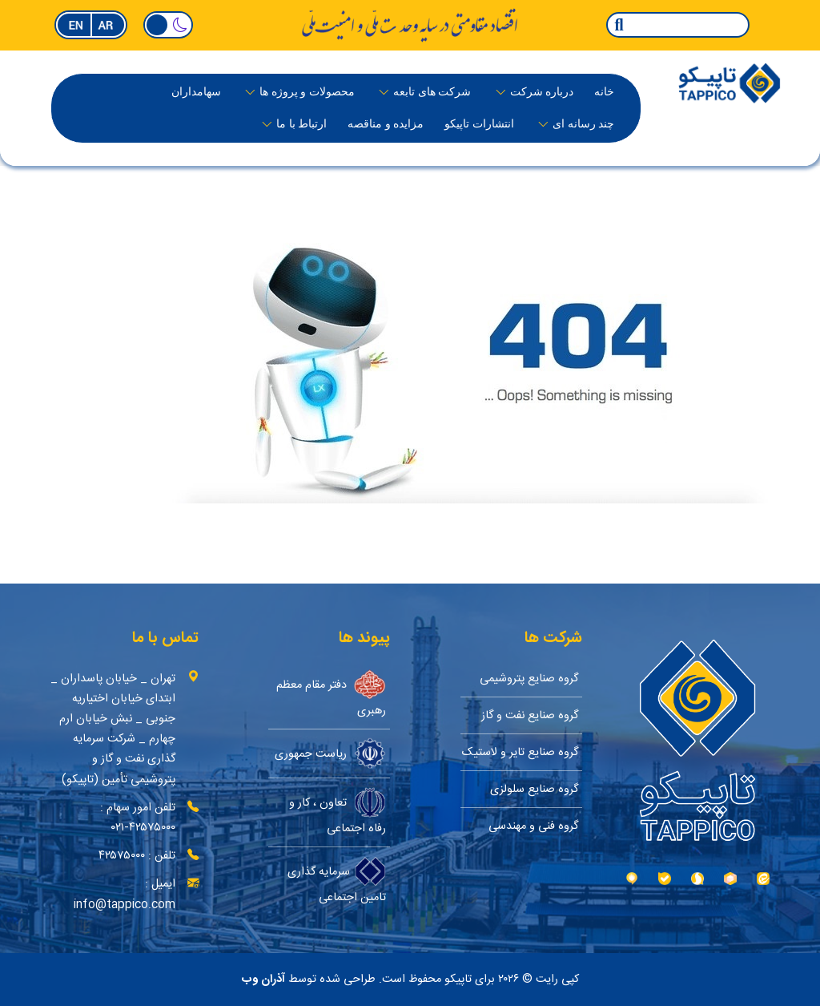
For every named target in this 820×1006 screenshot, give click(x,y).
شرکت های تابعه (432, 92)
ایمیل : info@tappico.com (124, 894)
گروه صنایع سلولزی (534, 789)
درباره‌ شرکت (542, 92)
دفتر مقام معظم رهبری (331, 695)
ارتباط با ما (301, 124)
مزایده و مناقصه (386, 124)
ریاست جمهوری (330, 753)
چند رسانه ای (583, 124)
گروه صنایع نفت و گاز (529, 715)
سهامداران (196, 92)
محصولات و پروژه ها (307, 92)
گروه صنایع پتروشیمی (529, 679)
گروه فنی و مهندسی (533, 826)
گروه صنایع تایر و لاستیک (520, 752)
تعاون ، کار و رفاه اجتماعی (337, 812)
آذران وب (263, 979)
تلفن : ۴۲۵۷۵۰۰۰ (136, 856)
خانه (604, 92)
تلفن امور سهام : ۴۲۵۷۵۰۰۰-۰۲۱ (137, 818)
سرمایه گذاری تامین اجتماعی (336, 881)
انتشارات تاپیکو (479, 124)
